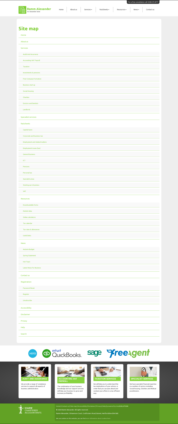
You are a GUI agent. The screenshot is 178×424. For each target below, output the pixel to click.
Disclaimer (25, 314)
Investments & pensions (31, 72)
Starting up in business (31, 185)
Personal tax (27, 173)
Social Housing (28, 91)
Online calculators (29, 217)
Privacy (24, 321)
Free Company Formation (32, 79)
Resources (121, 10)
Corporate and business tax (33, 136)
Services (88, 10)
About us (73, 10)
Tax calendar (27, 223)
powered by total (117, 406)
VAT (24, 191)
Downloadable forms (30, 205)
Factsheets (104, 10)
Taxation (26, 66)
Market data (27, 211)
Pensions (26, 166)
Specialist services (28, 117)
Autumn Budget (28, 249)
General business (29, 154)
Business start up (29, 85)
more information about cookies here (98, 418)
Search (24, 334)
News (136, 10)
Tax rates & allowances (31, 229)
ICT (24, 160)
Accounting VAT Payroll (31, 60)
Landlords (26, 109)
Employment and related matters (35, 142)
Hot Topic (26, 262)
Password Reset (29, 288)
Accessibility (26, 308)
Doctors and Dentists (30, 103)
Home (61, 10)
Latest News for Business (32, 268)
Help (23, 327)
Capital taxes (27, 130)
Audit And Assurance (30, 54)
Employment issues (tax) (31, 148)
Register (26, 294)
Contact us (150, 10)
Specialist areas (28, 179)
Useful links (27, 235)
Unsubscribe (27, 300)
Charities (26, 97)
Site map (73, 406)
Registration (26, 282)
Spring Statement (29, 255)
